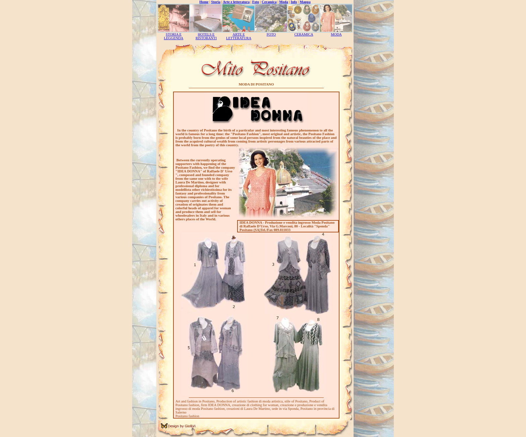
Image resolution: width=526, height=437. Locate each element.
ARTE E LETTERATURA (238, 36)
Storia (215, 2)
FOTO (271, 34)
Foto (255, 2)
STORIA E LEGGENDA (173, 36)
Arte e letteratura (236, 2)
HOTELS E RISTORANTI (206, 36)
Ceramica (269, 2)
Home (203, 2)
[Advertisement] (374, 100)
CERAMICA (303, 34)
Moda (283, 2)
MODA (336, 34)
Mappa (305, 2)
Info (294, 2)
